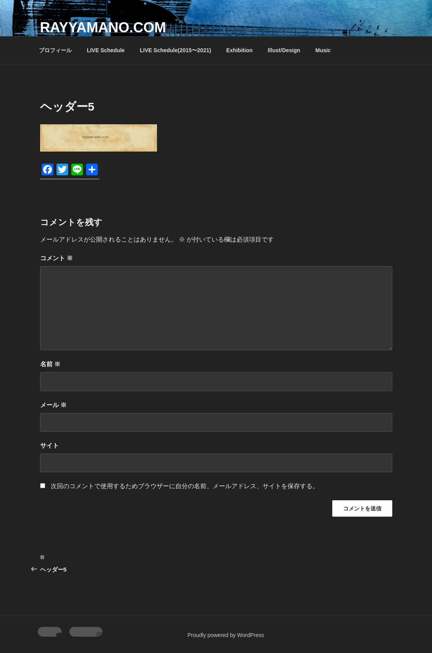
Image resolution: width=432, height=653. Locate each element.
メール (53, 405)
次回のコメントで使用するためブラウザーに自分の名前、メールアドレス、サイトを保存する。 (185, 486)
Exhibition (239, 50)
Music (323, 50)
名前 (50, 364)
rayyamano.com (103, 27)
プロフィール (55, 50)
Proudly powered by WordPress (225, 635)
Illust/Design (284, 50)
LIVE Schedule (106, 50)
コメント (56, 258)
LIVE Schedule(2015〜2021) (175, 50)
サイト (49, 445)
